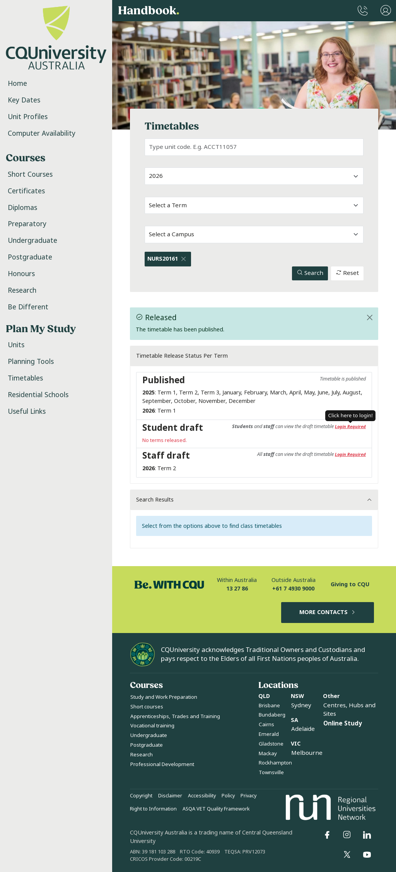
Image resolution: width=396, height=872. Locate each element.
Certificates (26, 191)
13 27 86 (237, 589)
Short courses (146, 706)
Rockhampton (275, 762)
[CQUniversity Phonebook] (363, 10)
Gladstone (271, 743)
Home (17, 83)
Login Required (350, 426)
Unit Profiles (28, 117)
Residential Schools (38, 395)
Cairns (266, 724)
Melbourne (307, 753)
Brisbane (269, 705)
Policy (228, 795)
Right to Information (153, 808)
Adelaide (303, 729)
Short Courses (30, 174)
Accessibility (202, 795)
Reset (347, 273)
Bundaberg (272, 714)
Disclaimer (170, 795)
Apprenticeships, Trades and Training (175, 716)
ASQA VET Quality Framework (216, 808)
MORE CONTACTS (327, 612)
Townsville (271, 772)
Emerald (269, 734)
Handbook (148, 11)
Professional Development (162, 764)
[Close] (183, 259)
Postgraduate (30, 257)
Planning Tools (31, 362)
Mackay (268, 753)
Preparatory (27, 224)
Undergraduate (32, 240)
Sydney (301, 705)
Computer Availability (41, 133)
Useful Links (27, 411)
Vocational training (152, 725)
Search (310, 273)
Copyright (141, 795)
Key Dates (24, 100)
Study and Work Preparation (163, 697)
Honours (21, 274)
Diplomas (22, 208)
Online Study (342, 723)
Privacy (248, 795)
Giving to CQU (350, 584)
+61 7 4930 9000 (293, 589)
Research (22, 290)
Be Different (28, 307)
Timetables (25, 378)
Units (16, 345)
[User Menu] (386, 10)
